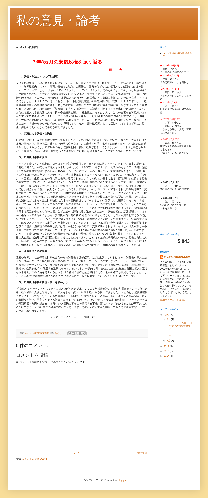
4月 (169, 340)
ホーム (76, 453)
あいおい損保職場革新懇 (177, 257)
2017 (167, 355)
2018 (167, 351)
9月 (169, 319)
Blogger (122, 480)
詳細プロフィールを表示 (173, 300)
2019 (167, 346)
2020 (167, 315)
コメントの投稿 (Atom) (34, 458)
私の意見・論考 (58, 20)
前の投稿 (142, 453)
